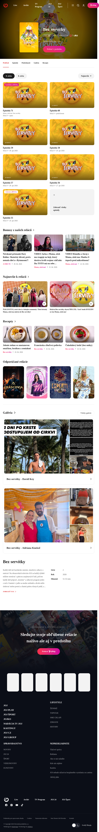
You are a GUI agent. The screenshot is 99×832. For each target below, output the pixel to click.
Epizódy (15, 63)
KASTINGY (11, 734)
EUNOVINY (8, 776)
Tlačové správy (56, 758)
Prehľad (6, 63)
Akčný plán (54, 785)
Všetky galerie (85, 413)
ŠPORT (6, 767)
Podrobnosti (26, 63)
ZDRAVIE (54, 722)
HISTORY (54, 727)
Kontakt (71, 826)
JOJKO (8, 722)
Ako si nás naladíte (57, 767)
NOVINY (7, 758)
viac (60, 41)
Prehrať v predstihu (54, 49)
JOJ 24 (50, 5)
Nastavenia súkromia (41, 826)
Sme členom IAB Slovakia (58, 826)
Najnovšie (86, 76)
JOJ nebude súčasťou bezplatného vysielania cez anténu (71, 781)
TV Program (38, 5)
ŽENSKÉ (53, 708)
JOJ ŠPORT (11, 717)
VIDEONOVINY (10, 772)
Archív (26, 5)
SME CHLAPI (55, 718)
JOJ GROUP (12, 745)
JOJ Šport (60, 5)
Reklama (53, 762)
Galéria (36, 63)
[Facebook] (6, 813)
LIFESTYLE (56, 702)
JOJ (6, 706)
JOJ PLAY (10, 711)
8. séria (21, 76)
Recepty (45, 63)
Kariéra (53, 776)
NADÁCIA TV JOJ (16, 728)
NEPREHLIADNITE (59, 752)
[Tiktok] (22, 813)
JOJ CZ (9, 739)
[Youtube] (16, 813)
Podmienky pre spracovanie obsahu (14, 826)
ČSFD (47, 35)
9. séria (9, 76)
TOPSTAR (54, 713)
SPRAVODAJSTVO (13, 752)
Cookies (29, 826)
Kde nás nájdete (56, 772)
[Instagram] (11, 813)
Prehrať (48, 651)
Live (15, 5)
